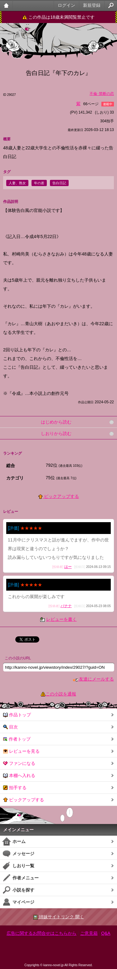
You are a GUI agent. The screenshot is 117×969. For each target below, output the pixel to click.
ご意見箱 (89, 933)
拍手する (15, 787)
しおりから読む (56, 433)
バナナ (66, 606)
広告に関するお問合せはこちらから (41, 933)
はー (68, 566)
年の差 (39, 183)
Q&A (105, 933)
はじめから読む (56, 421)
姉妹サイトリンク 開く (58, 917)
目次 (10, 727)
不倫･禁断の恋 (102, 93)
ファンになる (19, 763)
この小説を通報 (61, 693)
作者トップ (17, 739)
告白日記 (59, 183)
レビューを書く (61, 619)
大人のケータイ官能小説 (6, 5)
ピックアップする (58, 496)
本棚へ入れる (19, 775)
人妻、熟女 (17, 183)
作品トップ (17, 715)
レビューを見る (21, 751)
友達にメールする (93, 678)
